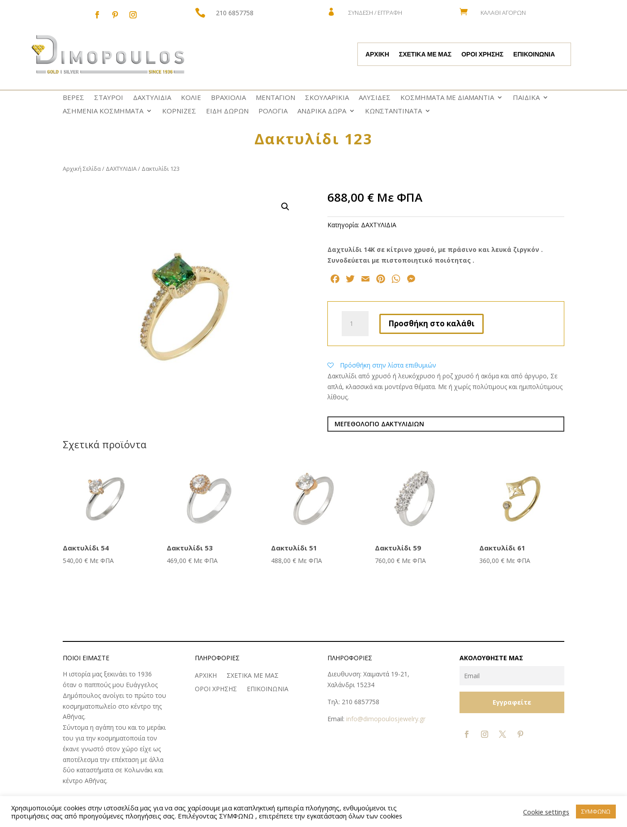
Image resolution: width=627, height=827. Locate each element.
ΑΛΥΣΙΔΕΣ (375, 98)
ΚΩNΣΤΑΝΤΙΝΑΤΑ (393, 111)
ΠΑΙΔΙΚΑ (526, 98)
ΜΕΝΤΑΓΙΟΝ (275, 98)
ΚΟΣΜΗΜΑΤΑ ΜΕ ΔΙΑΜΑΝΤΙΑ (447, 98)
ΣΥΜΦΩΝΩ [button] (595, 811)
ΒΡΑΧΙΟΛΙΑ (228, 98)
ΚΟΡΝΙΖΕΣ (179, 111)
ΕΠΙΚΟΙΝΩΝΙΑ (534, 54)
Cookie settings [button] (546, 812)
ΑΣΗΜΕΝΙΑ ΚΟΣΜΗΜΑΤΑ (103, 111)
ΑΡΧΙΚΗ (377, 54)
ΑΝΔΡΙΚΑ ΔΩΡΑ (321, 111)
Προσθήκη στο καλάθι (431, 323)
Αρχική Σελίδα (82, 169)
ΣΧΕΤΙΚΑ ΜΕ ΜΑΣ (425, 54)
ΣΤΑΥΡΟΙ (108, 98)
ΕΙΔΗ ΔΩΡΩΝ (227, 111)
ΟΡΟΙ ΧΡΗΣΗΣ (482, 54)
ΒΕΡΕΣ (73, 98)
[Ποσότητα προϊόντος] (355, 323)
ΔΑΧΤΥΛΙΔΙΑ (152, 98)
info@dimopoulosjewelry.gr (385, 718)
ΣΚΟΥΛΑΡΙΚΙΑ (327, 98)
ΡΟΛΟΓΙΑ (273, 111)
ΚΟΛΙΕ (191, 98)
